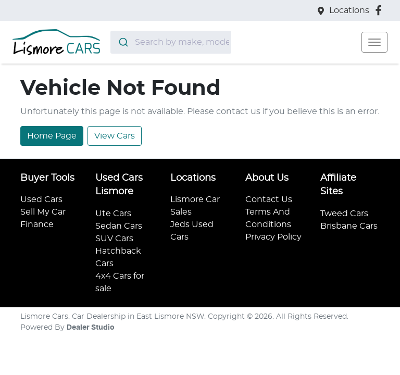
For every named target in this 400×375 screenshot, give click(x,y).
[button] (374, 42)
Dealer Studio (91, 327)
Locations (349, 10)
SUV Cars (114, 238)
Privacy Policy (273, 237)
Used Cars (41, 199)
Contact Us (268, 199)
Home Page (52, 136)
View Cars (114, 136)
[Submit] (122, 42)
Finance (37, 224)
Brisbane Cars (349, 226)
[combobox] (170, 42)
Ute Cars (113, 213)
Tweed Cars (344, 213)
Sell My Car (43, 212)
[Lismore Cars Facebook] (380, 10)
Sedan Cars (118, 226)
